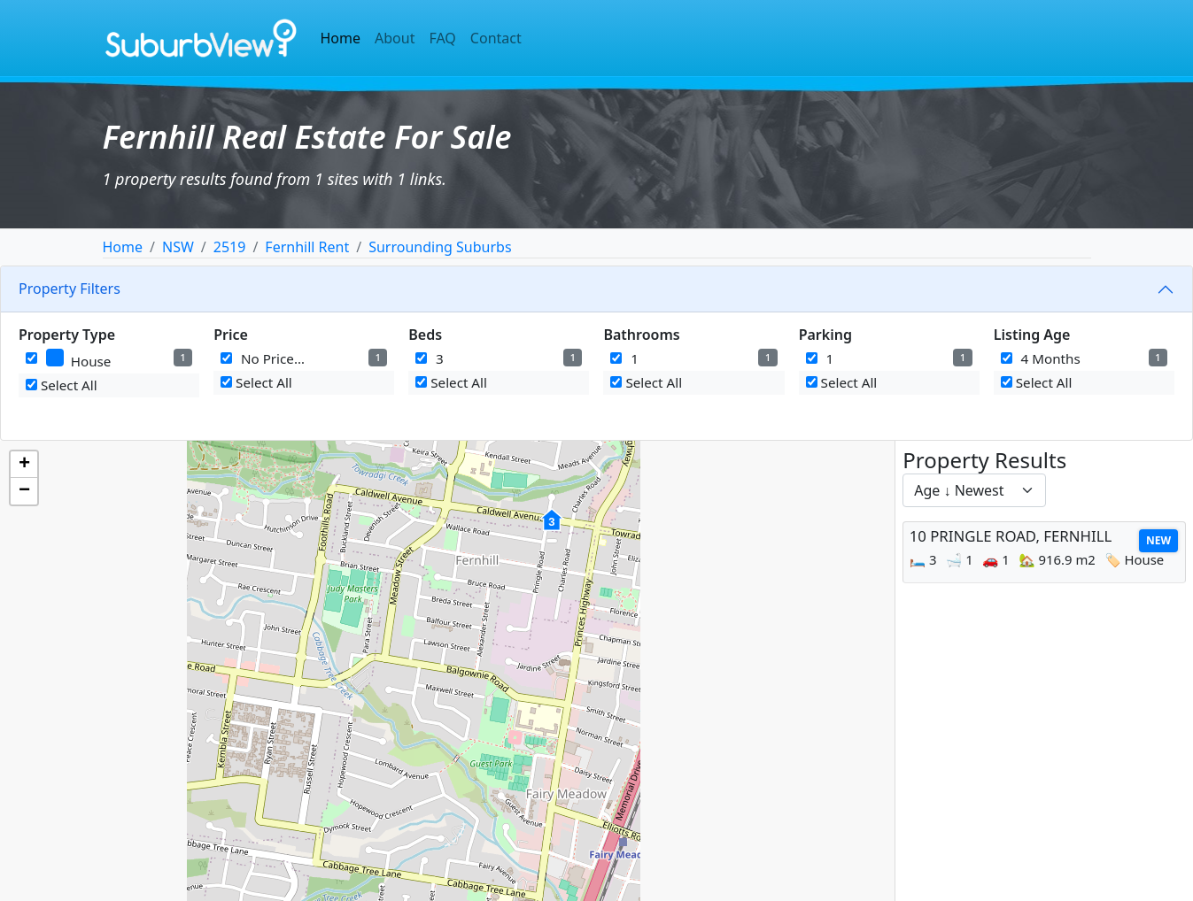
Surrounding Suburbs (439, 247)
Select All (61, 385)
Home (341, 38)
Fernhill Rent (307, 247)
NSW (178, 247)
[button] (551, 529)
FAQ (442, 38)
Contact (496, 38)
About (394, 38)
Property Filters (69, 288)
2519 (229, 247)
